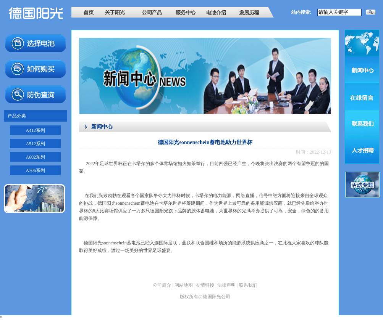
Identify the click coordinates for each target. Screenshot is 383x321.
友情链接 (205, 285)
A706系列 (35, 170)
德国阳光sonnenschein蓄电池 (125, 203)
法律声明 (226, 285)
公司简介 (162, 285)
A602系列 (35, 157)
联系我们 (248, 285)
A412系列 (35, 130)
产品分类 (17, 116)
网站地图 (184, 285)
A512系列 (35, 143)
